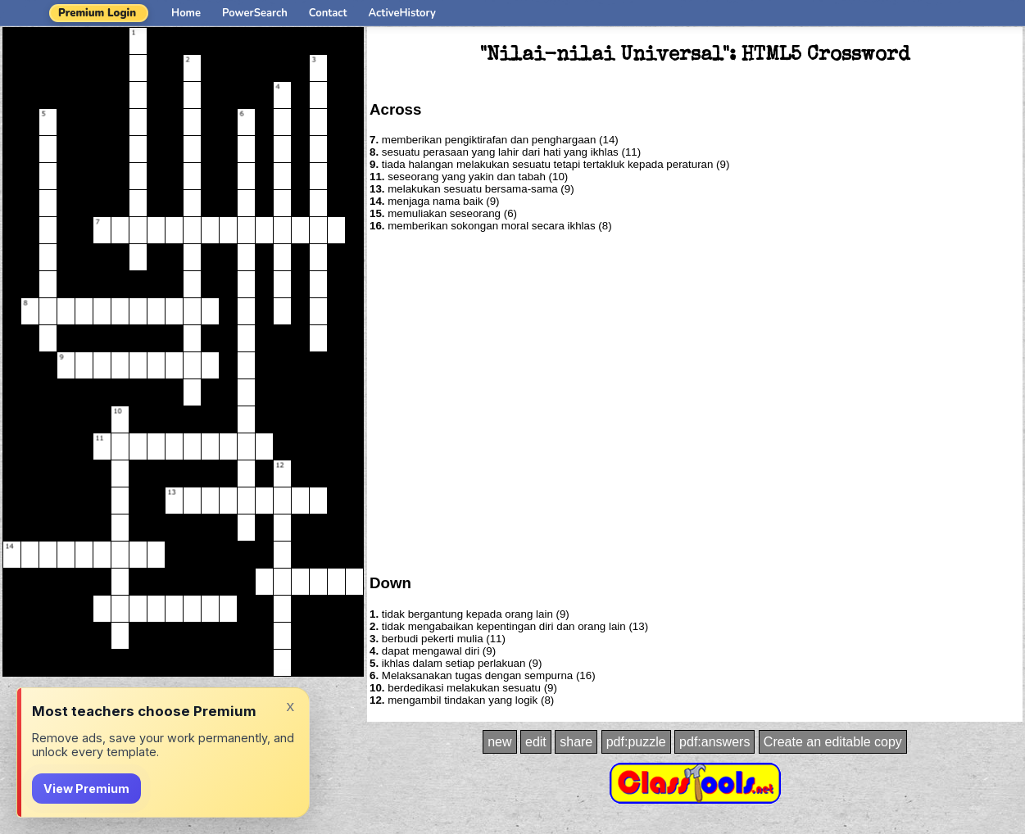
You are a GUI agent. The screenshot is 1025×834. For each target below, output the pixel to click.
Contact (328, 13)
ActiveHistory (402, 13)
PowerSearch (255, 13)
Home (186, 13)
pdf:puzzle (636, 742)
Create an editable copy (833, 742)
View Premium (86, 788)
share (576, 742)
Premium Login (97, 13)
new (499, 742)
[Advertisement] (153, 401)
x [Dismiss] (290, 705)
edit (536, 742)
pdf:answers (714, 742)
